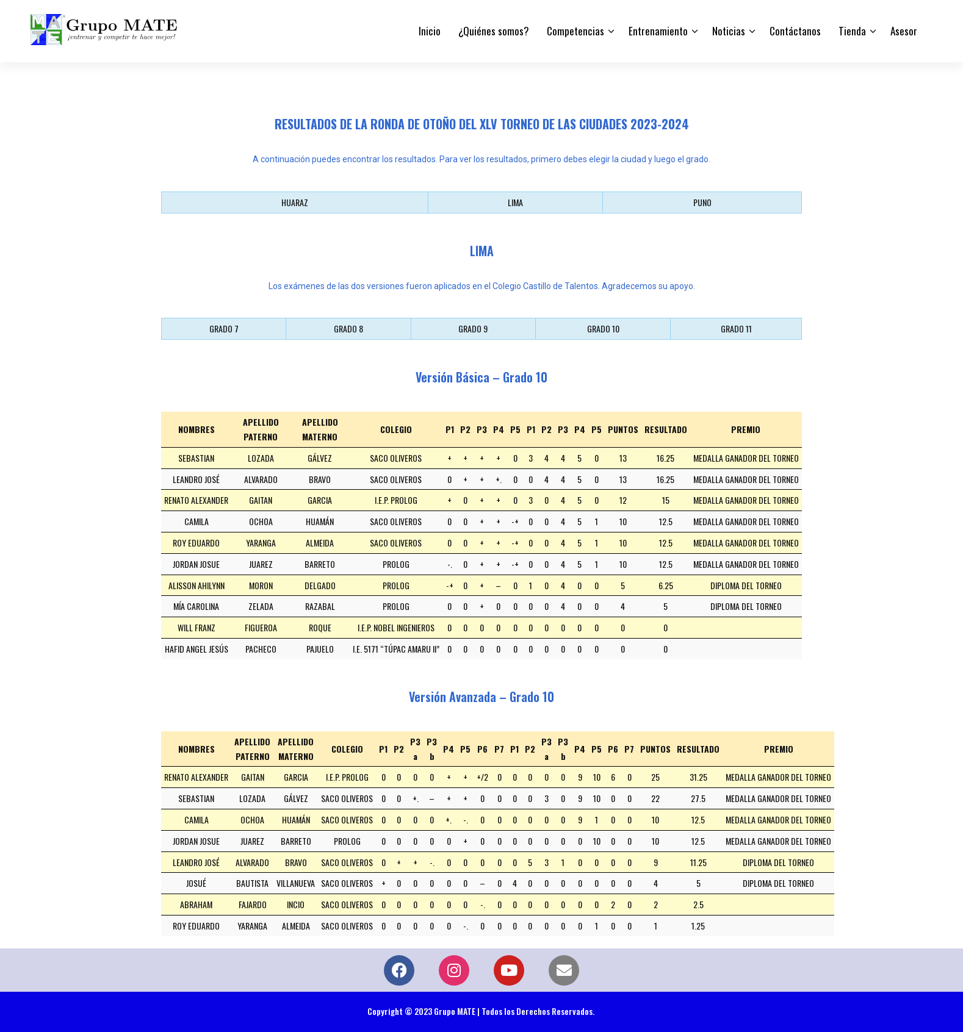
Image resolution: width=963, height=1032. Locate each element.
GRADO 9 (473, 328)
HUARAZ (294, 202)
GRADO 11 (736, 328)
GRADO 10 (603, 328)
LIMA (515, 202)
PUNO (702, 202)
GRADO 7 (224, 328)
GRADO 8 (348, 328)
